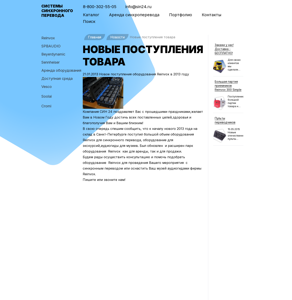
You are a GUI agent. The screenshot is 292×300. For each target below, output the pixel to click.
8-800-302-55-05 (99, 6)
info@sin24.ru (138, 6)
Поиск (89, 21)
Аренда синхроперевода (134, 14)
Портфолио (180, 14)
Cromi (46, 106)
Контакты (211, 14)
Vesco (46, 86)
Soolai (46, 96)
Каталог (91, 14)
